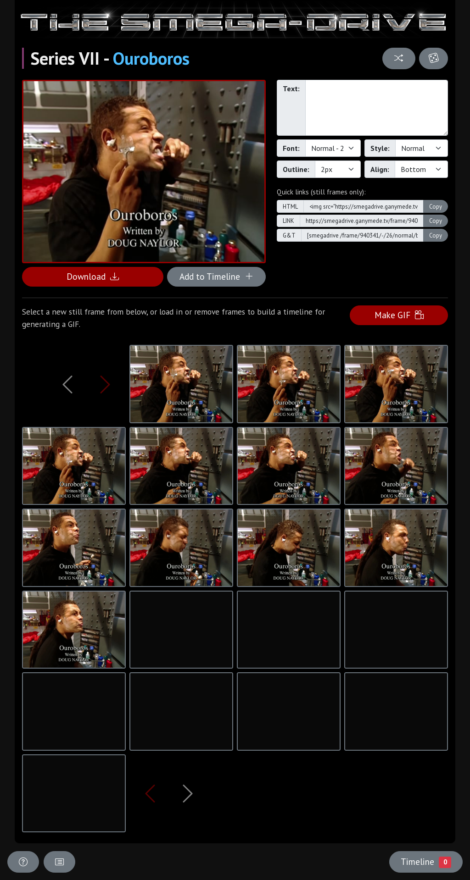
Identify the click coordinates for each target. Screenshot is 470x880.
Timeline (426, 862)
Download (93, 276)
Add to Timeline (216, 276)
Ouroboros (151, 58)
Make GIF (399, 315)
